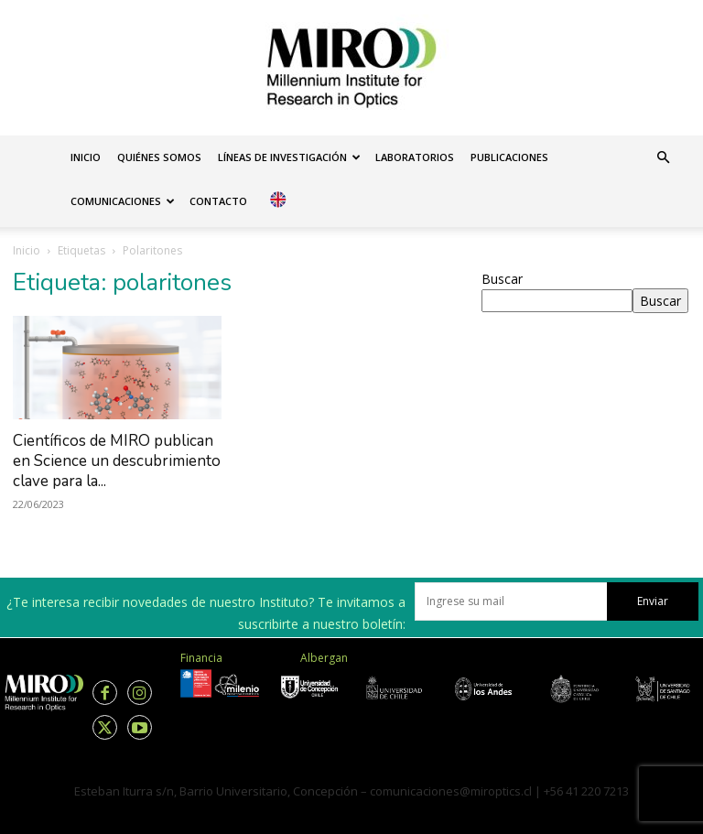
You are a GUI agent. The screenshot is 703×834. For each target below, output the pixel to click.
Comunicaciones (122, 201)
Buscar (502, 278)
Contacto (218, 201)
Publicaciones (509, 157)
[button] (663, 158)
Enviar (652, 601)
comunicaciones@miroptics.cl (451, 791)
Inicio (85, 157)
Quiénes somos (159, 157)
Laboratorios (414, 157)
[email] (511, 601)
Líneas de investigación (289, 157)
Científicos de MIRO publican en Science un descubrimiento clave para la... (117, 461)
